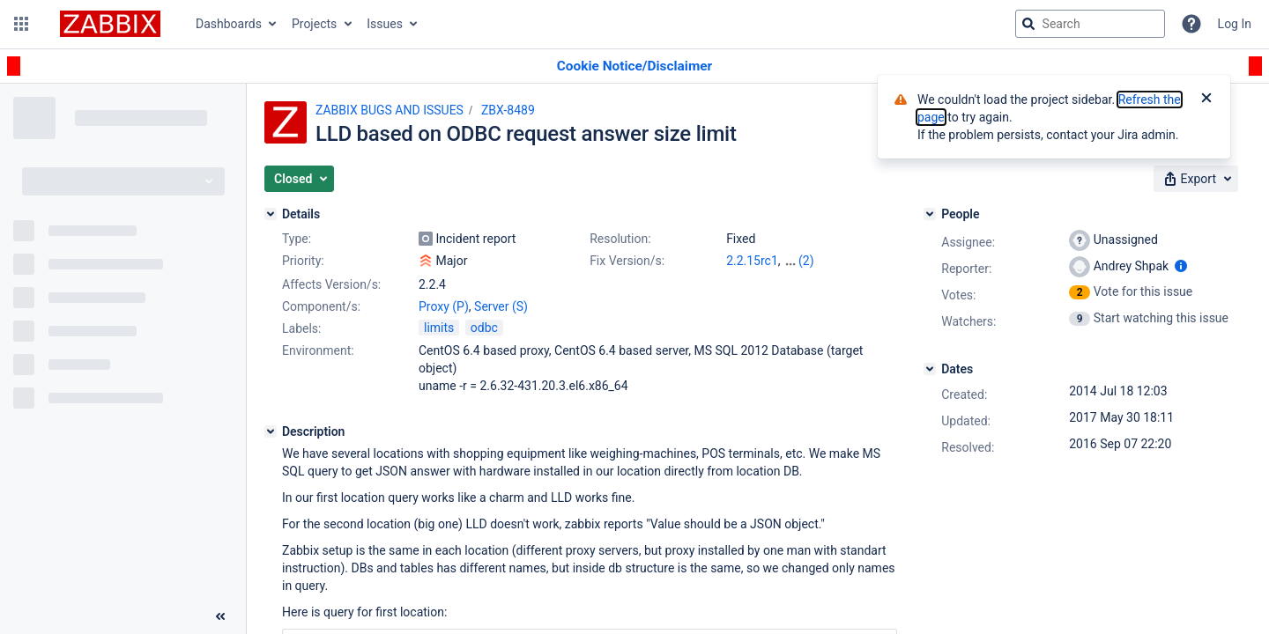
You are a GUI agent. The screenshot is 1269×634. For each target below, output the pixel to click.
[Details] (270, 214)
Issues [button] (385, 24)
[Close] (1206, 99)
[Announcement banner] (634, 66)
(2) (806, 261)
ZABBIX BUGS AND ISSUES (389, 110)
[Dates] (930, 369)
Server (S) (501, 306)
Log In (1234, 24)
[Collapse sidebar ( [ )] (220, 616)
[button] (21, 23)
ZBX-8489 (508, 110)
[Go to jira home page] (110, 23)
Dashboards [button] (229, 24)
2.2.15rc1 (752, 261)
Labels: (301, 328)
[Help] (1191, 24)
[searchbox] (1090, 24)
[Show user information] (1181, 266)
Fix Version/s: (627, 261)
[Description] (270, 431)
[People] (930, 214)
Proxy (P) (444, 306)
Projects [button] (314, 24)
